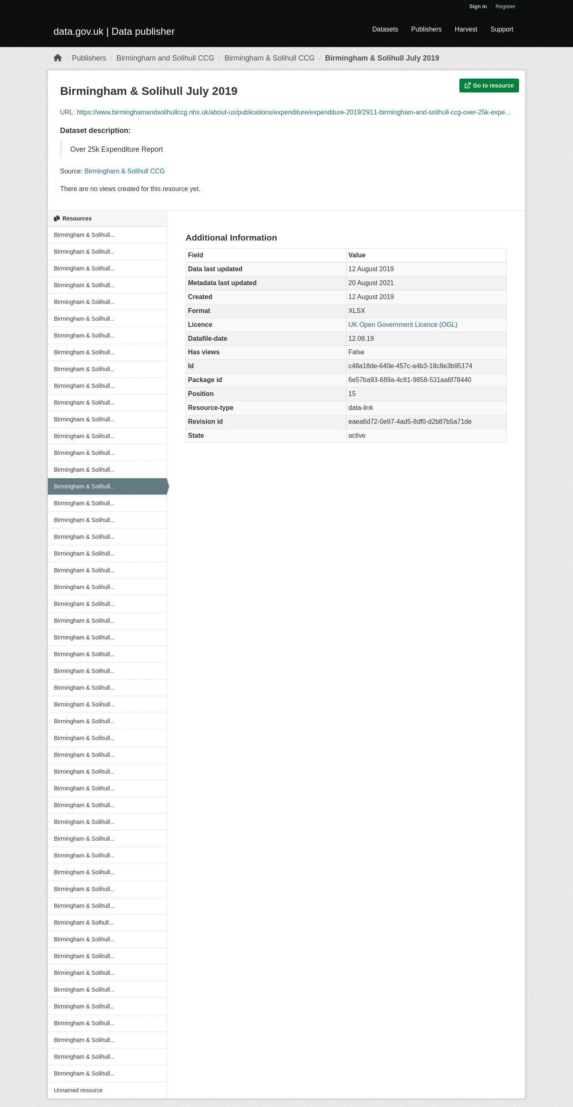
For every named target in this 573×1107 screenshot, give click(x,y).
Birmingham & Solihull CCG (269, 58)
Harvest (466, 29)
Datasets (385, 29)
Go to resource (489, 85)
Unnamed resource (78, 1090)
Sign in (478, 6)
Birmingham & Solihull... (84, 235)
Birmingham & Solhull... (84, 922)
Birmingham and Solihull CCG (165, 58)
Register (505, 6)
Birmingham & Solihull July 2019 (382, 58)
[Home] (58, 58)
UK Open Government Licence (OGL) (403, 324)
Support (501, 29)
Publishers (426, 29)
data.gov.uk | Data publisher (114, 31)
